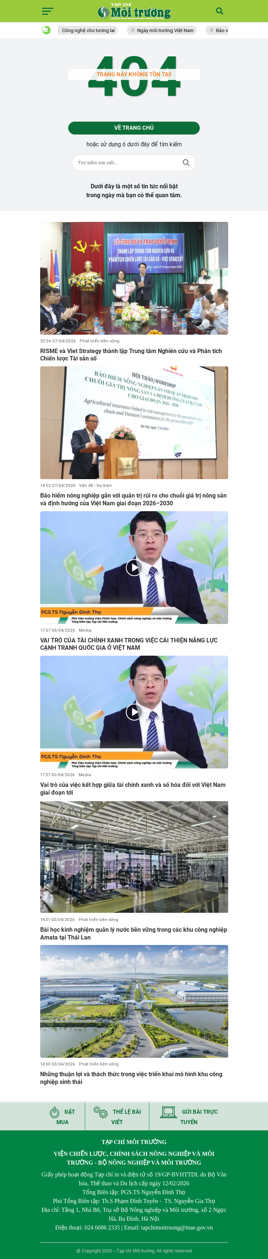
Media (85, 630)
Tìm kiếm (186, 162)
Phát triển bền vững (99, 341)
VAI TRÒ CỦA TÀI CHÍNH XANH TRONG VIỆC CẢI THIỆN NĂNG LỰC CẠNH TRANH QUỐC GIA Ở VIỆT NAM (128, 644)
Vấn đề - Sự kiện (95, 485)
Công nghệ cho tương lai (90, 30)
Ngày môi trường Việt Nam (167, 30)
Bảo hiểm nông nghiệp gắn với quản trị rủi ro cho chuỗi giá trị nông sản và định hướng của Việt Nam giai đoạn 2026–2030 (133, 499)
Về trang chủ (134, 128)
